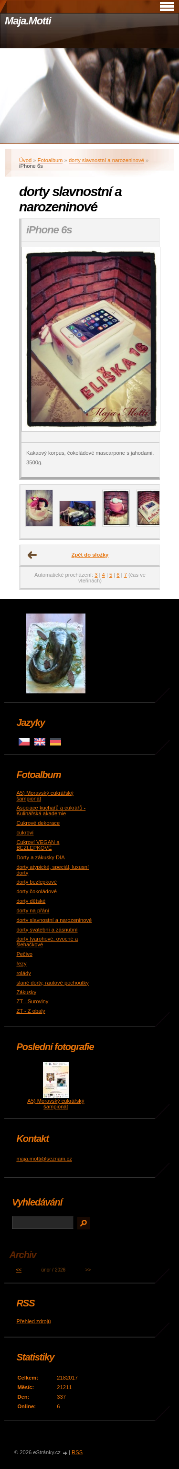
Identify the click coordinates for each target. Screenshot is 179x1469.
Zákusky (26, 992)
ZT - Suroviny (32, 1001)
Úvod (25, 160)
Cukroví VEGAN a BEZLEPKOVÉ (37, 845)
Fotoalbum (50, 160)
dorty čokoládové (36, 891)
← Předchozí (32, 555)
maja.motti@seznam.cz (44, 1159)
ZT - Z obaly (30, 1011)
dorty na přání (32, 910)
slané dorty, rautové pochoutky (52, 983)
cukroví (24, 832)
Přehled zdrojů (33, 1321)
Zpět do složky (90, 555)
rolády (23, 973)
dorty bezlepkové (36, 882)
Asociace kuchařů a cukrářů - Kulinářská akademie (50, 810)
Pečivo (24, 954)
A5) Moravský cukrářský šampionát (55, 1103)
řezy (21, 963)
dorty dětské (30, 901)
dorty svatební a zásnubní (46, 929)
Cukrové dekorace (38, 823)
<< (18, 1269)
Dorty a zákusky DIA (40, 857)
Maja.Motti (28, 21)
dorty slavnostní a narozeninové (106, 160)
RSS (77, 1452)
